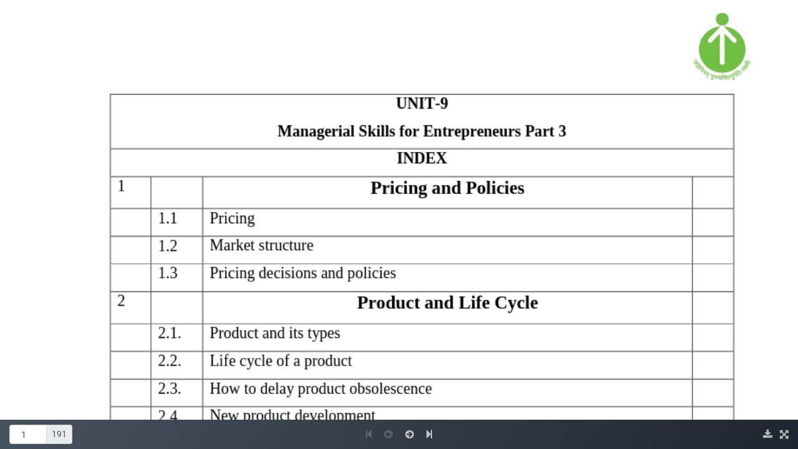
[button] (370, 434)
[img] (769, 434)
